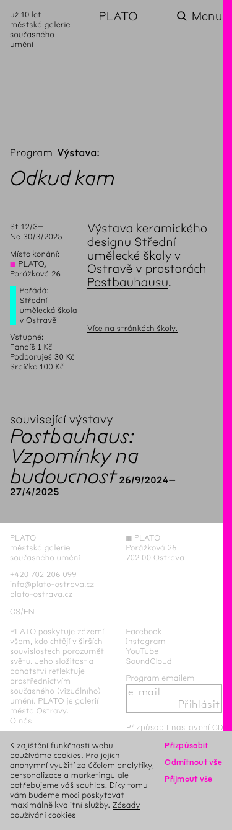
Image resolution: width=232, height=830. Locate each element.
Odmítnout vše (193, 762)
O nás (21, 720)
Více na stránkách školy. (132, 328)
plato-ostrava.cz (41, 594)
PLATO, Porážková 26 (35, 268)
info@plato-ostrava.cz (52, 584)
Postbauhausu (127, 282)
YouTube (142, 651)
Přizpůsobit (186, 745)
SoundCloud (149, 661)
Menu (207, 16)
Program (31, 153)
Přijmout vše (188, 779)
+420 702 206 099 (43, 574)
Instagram (146, 641)
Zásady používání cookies (75, 809)
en (29, 611)
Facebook (144, 631)
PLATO (118, 16)
